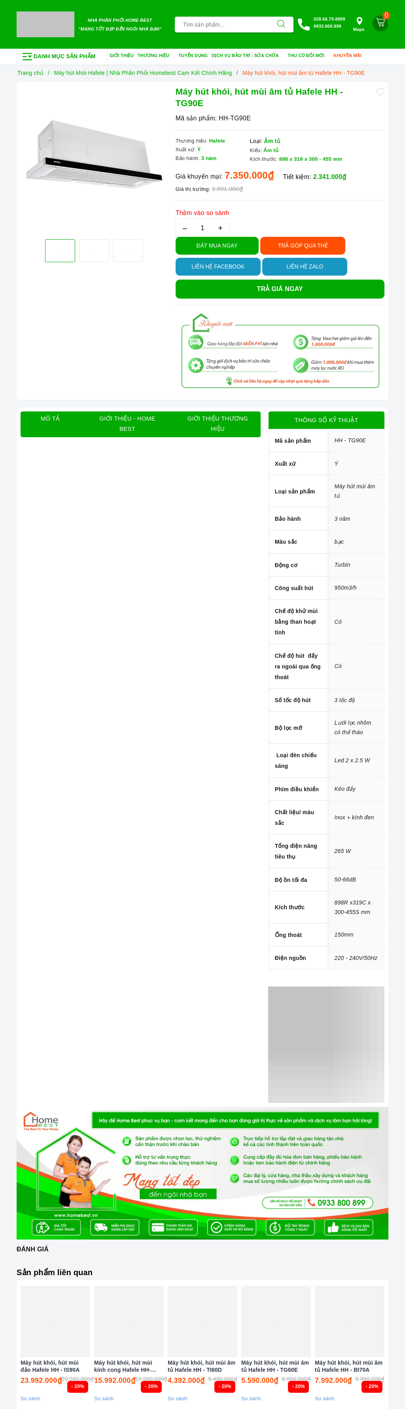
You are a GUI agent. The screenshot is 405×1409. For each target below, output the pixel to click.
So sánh (30, 1398)
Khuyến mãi (350, 56)
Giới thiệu (122, 55)
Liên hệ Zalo (305, 266)
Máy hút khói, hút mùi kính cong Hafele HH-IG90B (123, 1366)
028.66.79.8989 (329, 19)
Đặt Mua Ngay (217, 245)
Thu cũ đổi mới (309, 56)
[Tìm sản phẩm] (222, 24)
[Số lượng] (203, 228)
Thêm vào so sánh (202, 212)
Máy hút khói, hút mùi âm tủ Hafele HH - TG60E (275, 1366)
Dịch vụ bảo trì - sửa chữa (248, 56)
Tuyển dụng (193, 55)
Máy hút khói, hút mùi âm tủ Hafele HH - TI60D (201, 1366)
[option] (94, 159)
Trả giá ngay (280, 289)
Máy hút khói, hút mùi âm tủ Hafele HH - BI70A (348, 1366)
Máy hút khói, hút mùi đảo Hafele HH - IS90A (50, 1366)
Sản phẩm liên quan (55, 1272)
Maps (359, 24)
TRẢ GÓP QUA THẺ (303, 245)
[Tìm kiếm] (281, 24)
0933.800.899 (327, 26)
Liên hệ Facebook (217, 266)
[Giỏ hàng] (380, 23)
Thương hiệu (156, 56)
